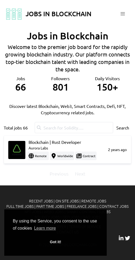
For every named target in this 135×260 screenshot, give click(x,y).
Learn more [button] (45, 228)
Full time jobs (20, 206)
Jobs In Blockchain (48, 13)
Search (122, 127)
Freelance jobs (82, 206)
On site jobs (67, 201)
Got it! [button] (55, 242)
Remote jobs (93, 201)
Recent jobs (41, 201)
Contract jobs (114, 206)
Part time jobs (50, 206)
